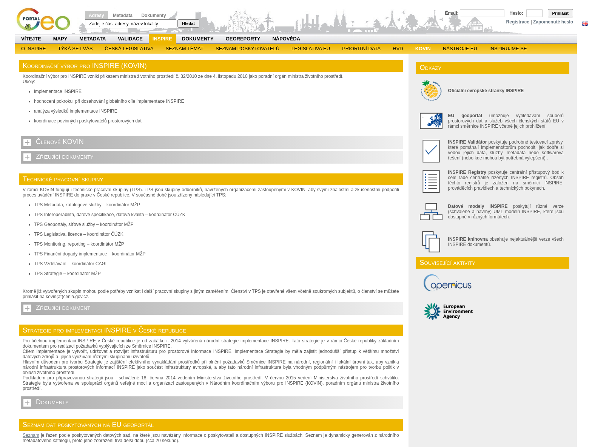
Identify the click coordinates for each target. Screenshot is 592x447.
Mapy (60, 39)
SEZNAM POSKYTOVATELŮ (247, 48)
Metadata (123, 15)
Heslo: (516, 13)
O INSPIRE (33, 48)
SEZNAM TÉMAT (184, 48)
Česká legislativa (129, 48)
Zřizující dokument (63, 307)
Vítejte (31, 39)
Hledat (188, 23)
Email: (452, 13)
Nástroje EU (460, 48)
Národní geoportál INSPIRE (46, 19)
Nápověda (286, 39)
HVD (398, 48)
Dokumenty (153, 15)
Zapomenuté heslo (553, 22)
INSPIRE (162, 39)
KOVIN (423, 48)
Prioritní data (361, 48)
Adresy (96, 15)
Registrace (517, 22)
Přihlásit (560, 13)
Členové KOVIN (60, 141)
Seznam (31, 435)
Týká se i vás (75, 48)
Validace (130, 39)
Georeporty (243, 39)
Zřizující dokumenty (65, 156)
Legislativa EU (310, 48)
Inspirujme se (508, 48)
